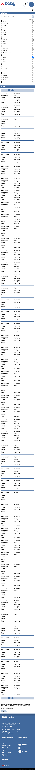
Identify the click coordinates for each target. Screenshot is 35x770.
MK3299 (18, 516)
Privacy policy (7, 752)
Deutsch (5, 765)
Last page (12, 90)
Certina (4, 28)
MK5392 (18, 287)
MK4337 (18, 154)
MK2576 (18, 323)
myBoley (5, 754)
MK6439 (18, 480)
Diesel (4, 32)
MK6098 (18, 444)
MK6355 (18, 552)
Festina (5, 39)
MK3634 (18, 625)
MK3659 (18, 468)
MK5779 (18, 130)
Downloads (6, 756)
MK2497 (18, 335)
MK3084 (18, 601)
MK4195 (18, 275)
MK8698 (18, 263)
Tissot (4, 79)
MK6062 (18, 685)
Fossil (4, 43)
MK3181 (18, 299)
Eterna (4, 37)
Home (5, 744)
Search (33, 10)
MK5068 (18, 540)
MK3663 (18, 371)
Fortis (4, 41)
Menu (31, 5)
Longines (5, 50)
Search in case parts (33, 16)
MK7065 (18, 238)
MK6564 (18, 637)
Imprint (5, 749)
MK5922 (18, 166)
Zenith (4, 82)
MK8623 (18, 407)
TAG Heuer (5, 77)
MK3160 (18, 250)
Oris (4, 64)
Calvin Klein (6, 23)
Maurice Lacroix (7, 52)
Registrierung (7, 745)
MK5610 (18, 106)
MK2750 (18, 395)
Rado (4, 66)
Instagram (22, 748)
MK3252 (18, 673)
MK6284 (18, 661)
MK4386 (18, 311)
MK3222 (18, 347)
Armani (4, 21)
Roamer (5, 68)
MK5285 (18, 564)
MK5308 (18, 383)
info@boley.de (10, 733)
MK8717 (18, 226)
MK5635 (18, 432)
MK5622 (18, 613)
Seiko (4, 73)
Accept (3, 711)
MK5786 (18, 419)
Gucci (4, 46)
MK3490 (18, 528)
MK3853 (18, 118)
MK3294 (18, 178)
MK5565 (18, 142)
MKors (4, 57)
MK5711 (18, 588)
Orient (4, 61)
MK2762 (18, 359)
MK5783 (18, 649)
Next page (9, 90)
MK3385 (18, 202)
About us (5, 747)
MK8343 (18, 576)
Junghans (5, 48)
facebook (22, 751)
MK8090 (18, 190)
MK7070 (18, 456)
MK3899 (18, 504)
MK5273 (18, 94)
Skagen (5, 75)
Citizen (4, 30)
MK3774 (18, 492)
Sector (4, 71)
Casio (4, 25)
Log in (25, 5)
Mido (4, 55)
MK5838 (18, 214)
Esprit (4, 34)
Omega (5, 59)
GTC (4, 750)
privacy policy (10, 708)
